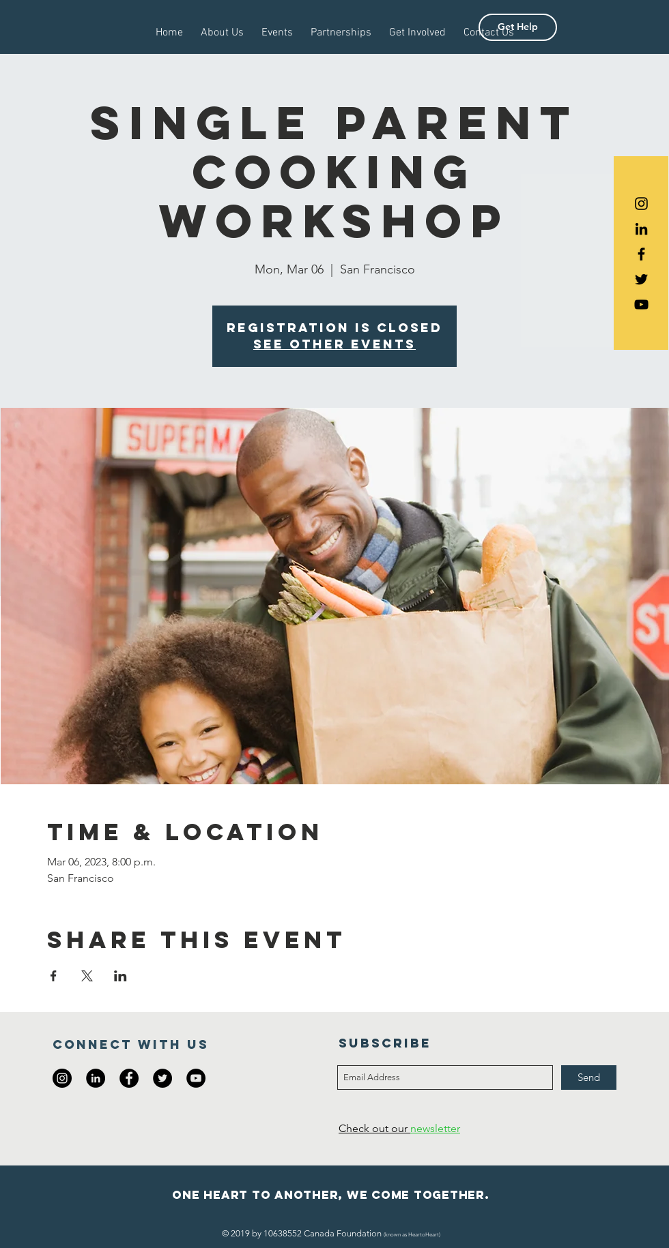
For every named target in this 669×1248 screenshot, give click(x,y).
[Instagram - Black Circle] (62, 1078)
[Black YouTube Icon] (641, 304)
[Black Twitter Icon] (641, 279)
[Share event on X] (87, 975)
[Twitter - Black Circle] (162, 1078)
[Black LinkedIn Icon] (641, 228)
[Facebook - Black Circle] (129, 1078)
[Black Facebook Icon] (641, 254)
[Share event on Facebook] (53, 975)
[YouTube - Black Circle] (195, 1078)
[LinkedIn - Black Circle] (95, 1078)
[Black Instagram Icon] (641, 203)
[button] (518, 27)
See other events (334, 344)
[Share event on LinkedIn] (120, 975)
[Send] (588, 1077)
